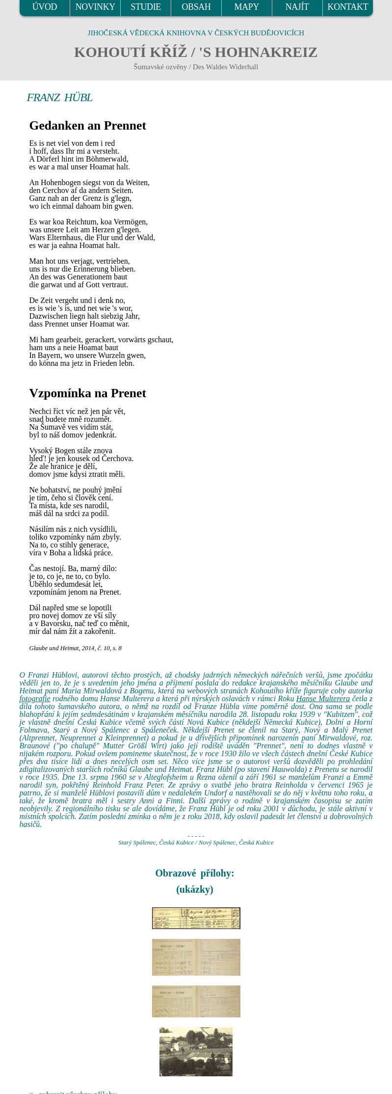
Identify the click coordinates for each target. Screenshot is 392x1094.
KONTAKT (348, 7)
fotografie (35, 698)
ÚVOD (44, 7)
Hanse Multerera (323, 698)
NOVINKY (95, 7)
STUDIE (146, 7)
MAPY (247, 7)
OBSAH (196, 7)
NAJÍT (297, 7)
